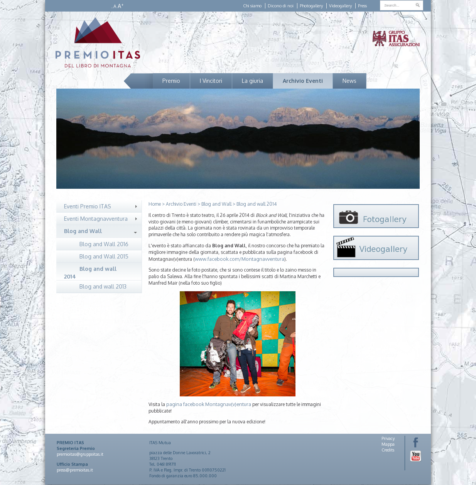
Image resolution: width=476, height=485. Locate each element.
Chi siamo (252, 5)
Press (362, 5)
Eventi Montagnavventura (96, 218)
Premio (171, 80)
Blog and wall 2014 (90, 272)
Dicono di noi (281, 5)
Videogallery (340, 5)
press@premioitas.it (75, 470)
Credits (387, 450)
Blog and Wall (83, 231)
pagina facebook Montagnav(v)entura (208, 404)
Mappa (388, 444)
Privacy (388, 438)
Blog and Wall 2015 (103, 256)
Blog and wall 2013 (103, 286)
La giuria (252, 80)
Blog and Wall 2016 (103, 244)
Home (155, 204)
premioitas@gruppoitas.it (80, 454)
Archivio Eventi (303, 80)
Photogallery (311, 5)
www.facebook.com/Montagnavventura (239, 259)
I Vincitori (211, 80)
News (349, 80)
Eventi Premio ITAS (87, 206)
